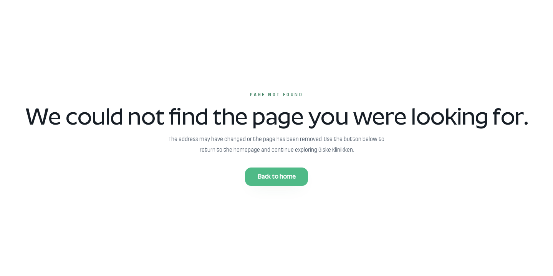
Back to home (276, 176)
